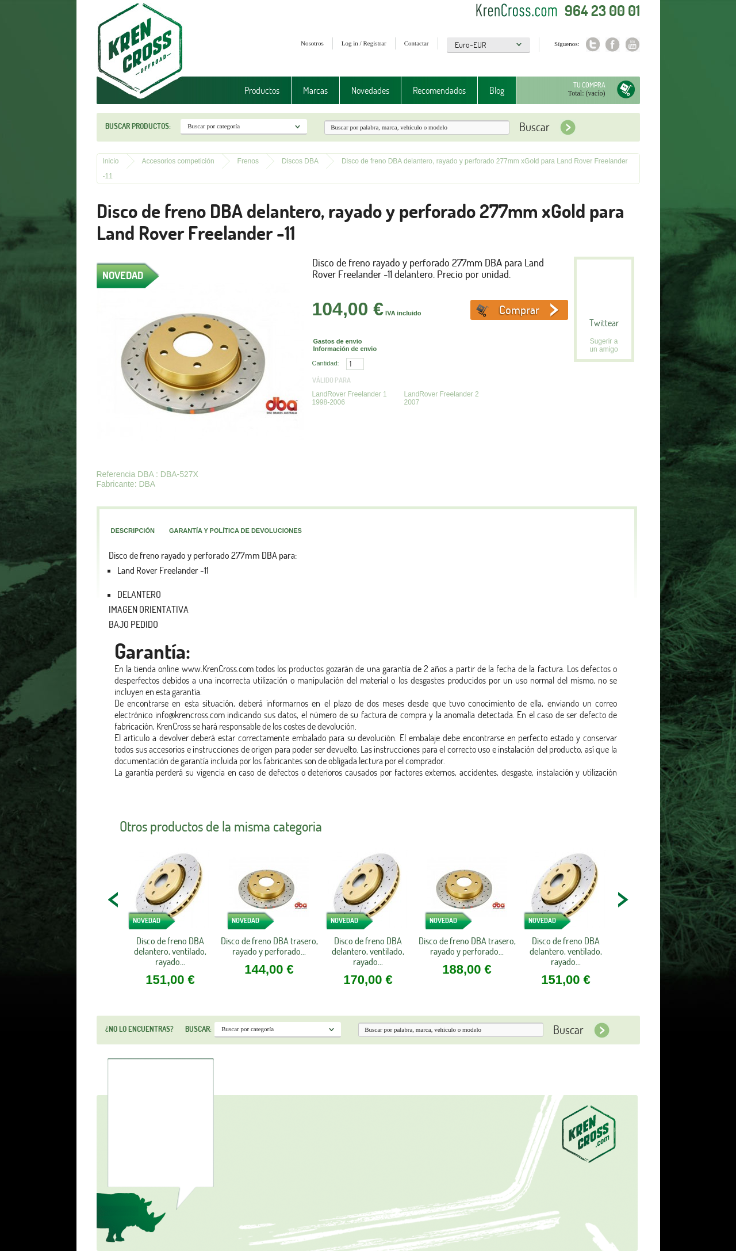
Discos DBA (300, 161)
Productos (261, 90)
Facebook (612, 44)
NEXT (622, 899)
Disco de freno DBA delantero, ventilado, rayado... (170, 951)
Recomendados (439, 90)
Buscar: (198, 1028)
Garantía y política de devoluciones (235, 530)
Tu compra (589, 85)
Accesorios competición (178, 161)
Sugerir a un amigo (603, 345)
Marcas (315, 90)
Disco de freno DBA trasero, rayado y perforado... (269, 946)
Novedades (370, 90)
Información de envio (345, 348)
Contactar (416, 43)
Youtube (633, 44)
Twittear (604, 323)
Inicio (111, 161)
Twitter (592, 44)
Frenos (248, 161)
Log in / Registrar (364, 43)
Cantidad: (325, 363)
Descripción (133, 530)
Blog (496, 90)
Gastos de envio (337, 341)
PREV (114, 899)
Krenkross (140, 52)
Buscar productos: (138, 126)
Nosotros (312, 43)
